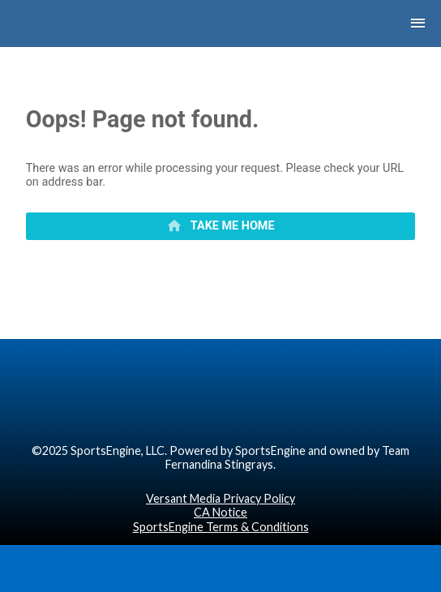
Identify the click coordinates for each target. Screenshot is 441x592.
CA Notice (220, 512)
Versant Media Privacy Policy (220, 498)
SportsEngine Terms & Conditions (221, 527)
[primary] (221, 226)
